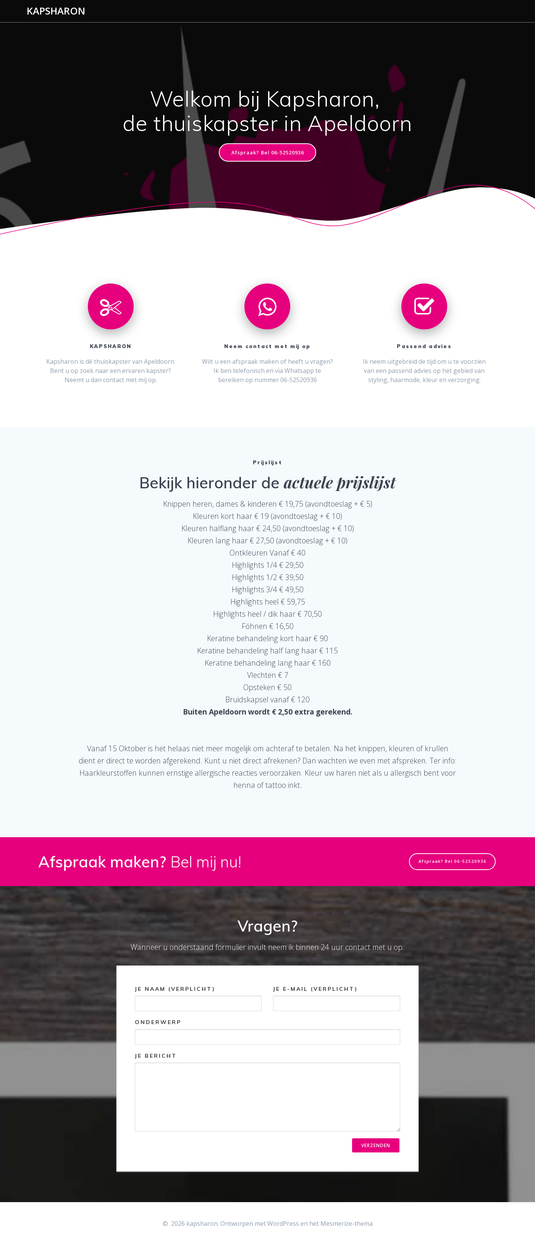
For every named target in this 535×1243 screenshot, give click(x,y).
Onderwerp (267, 1032)
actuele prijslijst (340, 483)
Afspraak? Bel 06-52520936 (267, 152)
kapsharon (56, 11)
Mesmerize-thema (346, 1223)
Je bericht (267, 1092)
